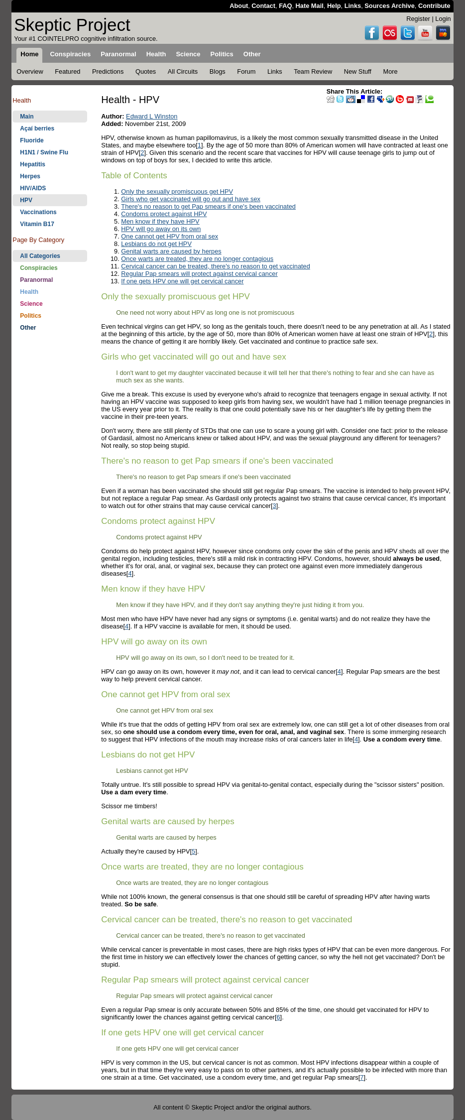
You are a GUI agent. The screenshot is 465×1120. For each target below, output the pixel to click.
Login (443, 18)
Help (334, 5)
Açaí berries (37, 128)
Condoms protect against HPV (164, 214)
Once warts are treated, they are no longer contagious (197, 258)
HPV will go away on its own (161, 229)
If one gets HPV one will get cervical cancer (182, 281)
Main (26, 116)
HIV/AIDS (33, 188)
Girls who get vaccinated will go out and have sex (190, 199)
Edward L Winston (151, 116)
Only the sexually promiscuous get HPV (177, 191)
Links (353, 5)
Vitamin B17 (37, 224)
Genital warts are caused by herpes (171, 251)
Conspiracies (38, 267)
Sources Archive (389, 5)
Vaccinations (38, 212)
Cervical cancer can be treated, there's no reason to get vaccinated (215, 266)
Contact (263, 5)
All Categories (40, 255)
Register (418, 18)
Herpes (30, 176)
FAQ (285, 5)
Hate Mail (310, 5)
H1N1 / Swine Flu (44, 152)
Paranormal (36, 279)
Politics (30, 315)
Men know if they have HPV (160, 221)
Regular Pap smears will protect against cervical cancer (199, 273)
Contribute (434, 5)
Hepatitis (32, 164)
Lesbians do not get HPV (156, 244)
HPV (26, 200)
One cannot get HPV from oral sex (169, 236)
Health (29, 291)
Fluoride (31, 140)
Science (31, 303)
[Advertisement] (49, 493)
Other (28, 327)
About (239, 5)
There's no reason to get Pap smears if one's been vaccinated (208, 206)
